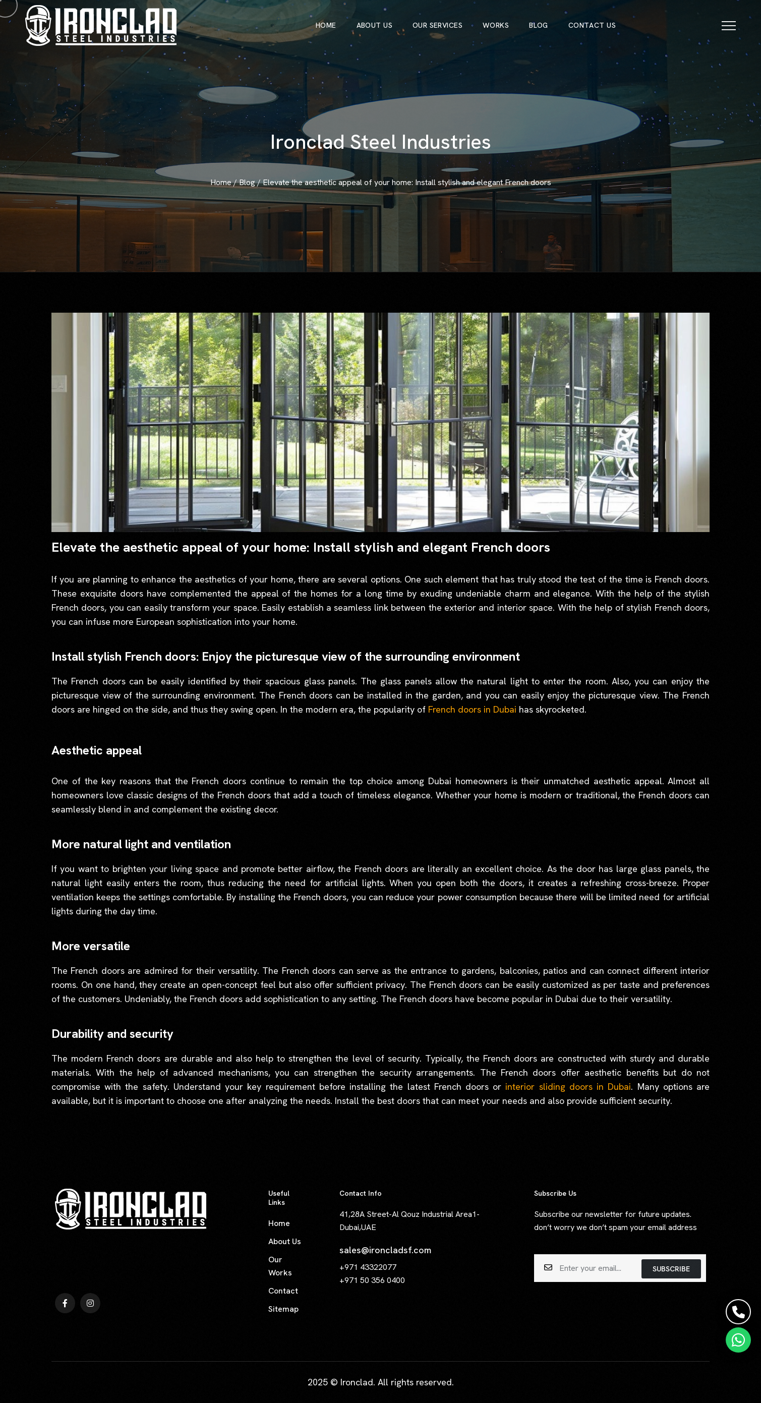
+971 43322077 (367, 1267)
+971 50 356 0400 (372, 1280)
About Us (284, 1241)
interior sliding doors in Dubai (568, 1086)
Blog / (251, 182)
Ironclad (356, 1382)
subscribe (671, 1268)
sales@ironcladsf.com (385, 1250)
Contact (283, 1290)
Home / (224, 182)
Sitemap (283, 1309)
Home (279, 1223)
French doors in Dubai (473, 709)
